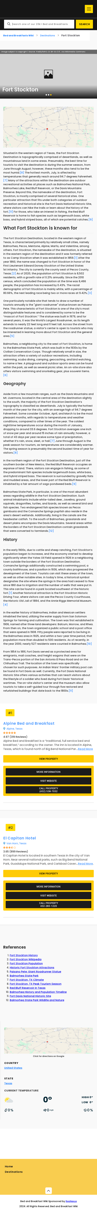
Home (9, 1166)
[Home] (43, 9)
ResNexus (71, 1201)
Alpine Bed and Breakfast (29, 723)
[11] (11, 212)
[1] (76, 258)
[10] (89, 644)
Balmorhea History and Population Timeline (38, 992)
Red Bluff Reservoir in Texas (27, 988)
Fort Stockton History (24, 955)
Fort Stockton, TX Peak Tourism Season (35, 984)
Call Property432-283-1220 (48, 905)
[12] (51, 531)
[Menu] (89, 9)
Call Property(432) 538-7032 (48, 790)
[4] (5, 605)
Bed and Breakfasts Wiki (18, 35)
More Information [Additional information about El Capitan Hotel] (48, 886)
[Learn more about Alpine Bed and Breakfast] (84, 749)
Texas (19, 728)
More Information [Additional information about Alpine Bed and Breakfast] (48, 771)
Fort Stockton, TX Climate (27, 980)
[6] (5, 375)
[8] (22, 172)
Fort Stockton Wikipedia (25, 959)
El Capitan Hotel (19, 838)
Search (84, 24)
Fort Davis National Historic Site (30, 996)
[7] (5, 180)
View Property (48, 758)
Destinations (47, 35)
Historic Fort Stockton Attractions (32, 967)
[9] (91, 219)
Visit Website (48, 780)
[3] (90, 293)
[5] (12, 336)
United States (13, 1068)
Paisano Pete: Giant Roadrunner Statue (35, 971)
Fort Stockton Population (26, 963)
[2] (14, 273)
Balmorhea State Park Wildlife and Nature (37, 1000)
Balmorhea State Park (24, 976)
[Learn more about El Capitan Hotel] (84, 864)
